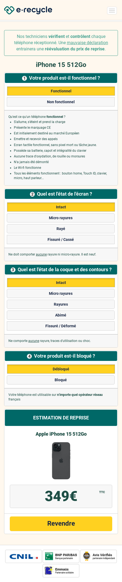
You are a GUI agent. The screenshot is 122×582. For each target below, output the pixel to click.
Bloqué (61, 380)
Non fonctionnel (61, 102)
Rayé (61, 229)
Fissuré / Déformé (60, 326)
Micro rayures (61, 218)
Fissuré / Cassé (61, 239)
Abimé (60, 315)
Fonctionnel (61, 91)
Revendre (61, 523)
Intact (61, 207)
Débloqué (61, 369)
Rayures (61, 304)
